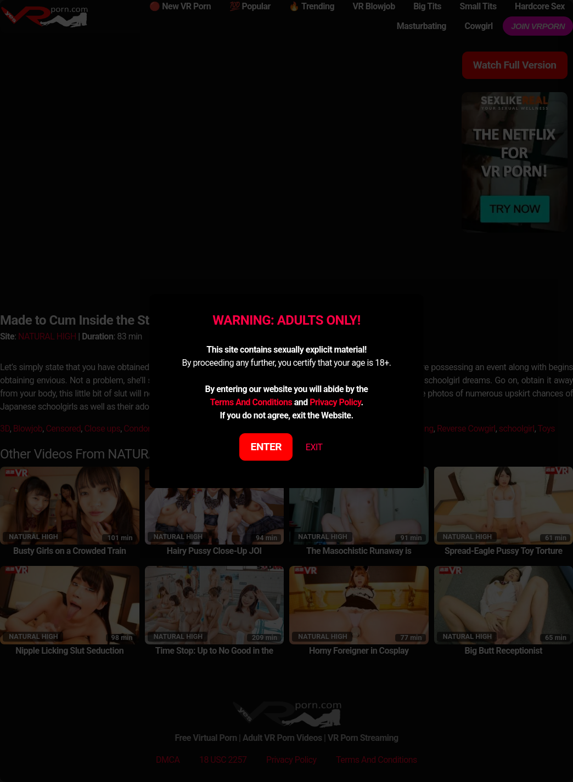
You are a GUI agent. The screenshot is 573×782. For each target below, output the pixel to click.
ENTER (266, 446)
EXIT (314, 447)
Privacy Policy (335, 402)
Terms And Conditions (251, 402)
